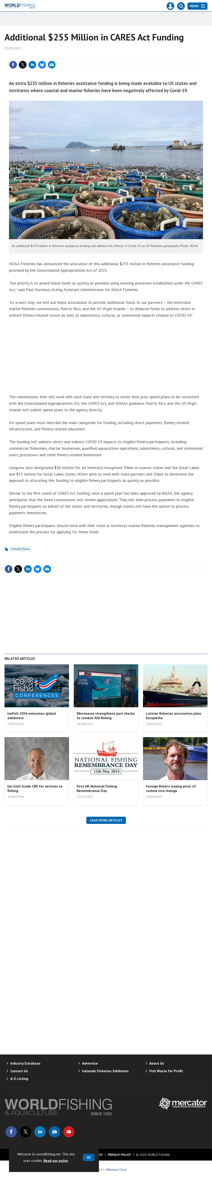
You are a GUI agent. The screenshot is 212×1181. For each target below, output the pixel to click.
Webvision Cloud (116, 1169)
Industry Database (25, 1063)
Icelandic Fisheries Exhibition (105, 1071)
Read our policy (56, 1160)
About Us (156, 1063)
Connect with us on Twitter (25, 1132)
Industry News (20, 549)
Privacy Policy (119, 1155)
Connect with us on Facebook (11, 1132)
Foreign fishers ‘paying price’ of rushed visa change (171, 788)
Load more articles (106, 820)
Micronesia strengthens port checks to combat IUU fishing (106, 715)
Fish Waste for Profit (166, 1071)
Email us (54, 1132)
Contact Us (19, 1071)
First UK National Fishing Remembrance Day (97, 788)
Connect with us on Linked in (40, 1132)
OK (89, 1157)
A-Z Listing (19, 1078)
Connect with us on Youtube (69, 1132)
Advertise (90, 1063)
